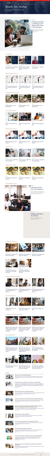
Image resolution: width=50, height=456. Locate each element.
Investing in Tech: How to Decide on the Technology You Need (11, 247)
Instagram (15, 441)
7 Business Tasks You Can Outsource (34, 194)
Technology (7, 228)
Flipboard (15, 446)
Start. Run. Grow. (8, 59)
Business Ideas (34, 301)
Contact (20, 452)
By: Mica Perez (17, 400)
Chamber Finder (29, 433)
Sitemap (35, 452)
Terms (32, 452)
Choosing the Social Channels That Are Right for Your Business (12, 266)
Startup (7, 24)
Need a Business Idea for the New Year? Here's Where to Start (11, 81)
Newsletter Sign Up (30, 436)
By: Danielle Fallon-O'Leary (18, 370)
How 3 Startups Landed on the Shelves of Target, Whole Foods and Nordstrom (38, 343)
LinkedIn (15, 442)
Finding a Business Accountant (12, 212)
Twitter (15, 443)
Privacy (26, 452)
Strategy (20, 170)
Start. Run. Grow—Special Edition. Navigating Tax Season (24, 62)
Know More (35, 454)
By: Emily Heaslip (17, 407)
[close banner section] (48, 0)
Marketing (20, 244)
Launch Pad (7, 301)
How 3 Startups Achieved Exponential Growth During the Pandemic (38, 325)
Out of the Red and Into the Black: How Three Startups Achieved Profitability (24, 343)
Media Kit (28, 440)
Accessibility (29, 452)
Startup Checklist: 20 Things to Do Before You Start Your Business (12, 28)
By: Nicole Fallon (17, 377)
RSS (37, 452)
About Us (23, 452)
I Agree (41, 454)
